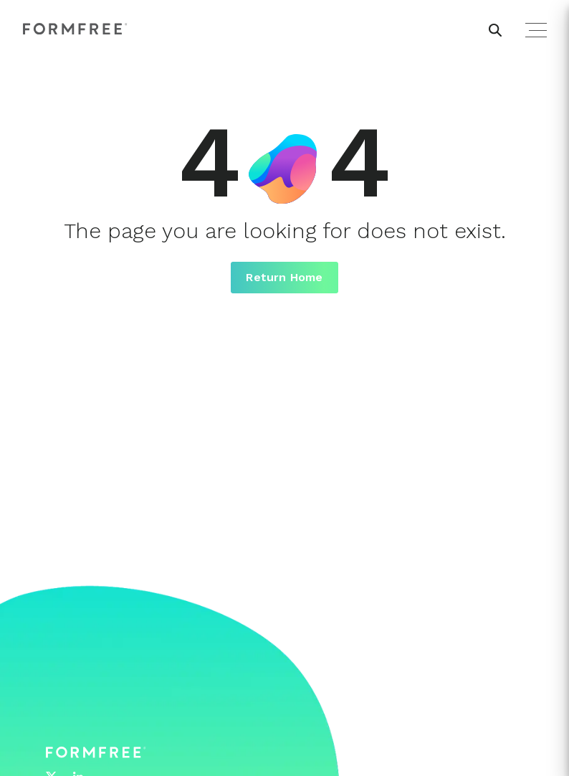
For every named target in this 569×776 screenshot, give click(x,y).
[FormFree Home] (75, 30)
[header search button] (495, 30)
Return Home (284, 277)
